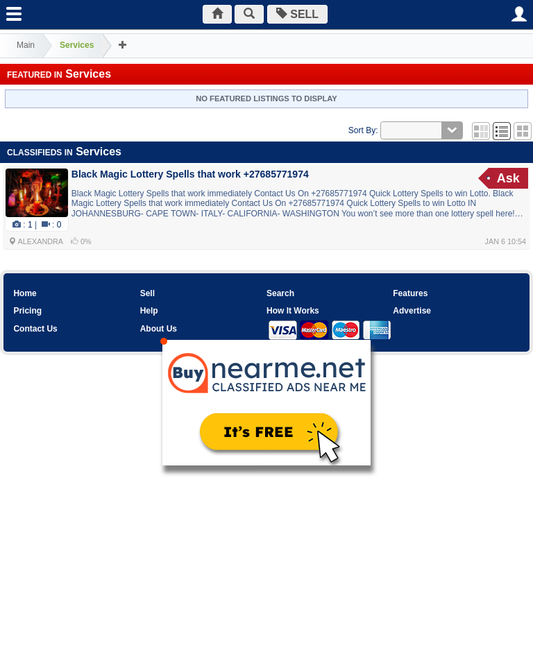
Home (24, 293)
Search (280, 293)
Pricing (27, 311)
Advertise (412, 311)
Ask (508, 178)
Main (26, 45)
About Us (158, 329)
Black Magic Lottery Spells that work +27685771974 (190, 174)
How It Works (292, 311)
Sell (147, 293)
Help (149, 311)
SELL (297, 14)
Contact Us (35, 329)
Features (410, 293)
